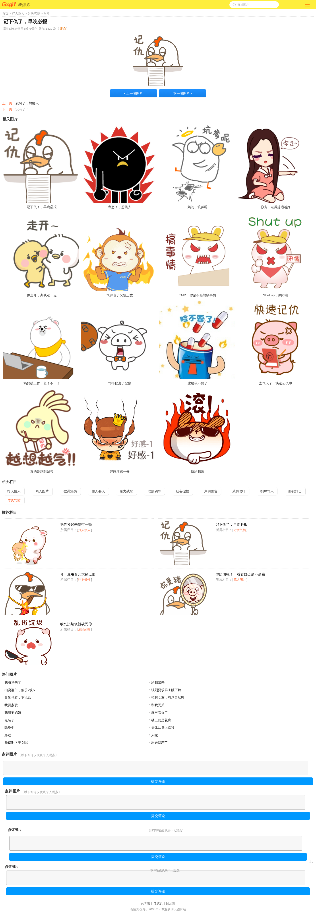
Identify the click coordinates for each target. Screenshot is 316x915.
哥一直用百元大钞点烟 (77, 574)
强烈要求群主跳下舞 (166, 690)
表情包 (145, 903)
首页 (5, 13)
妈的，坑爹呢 (197, 207)
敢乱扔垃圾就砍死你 (76, 624)
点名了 (9, 720)
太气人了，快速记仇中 (275, 383)
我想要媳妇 (12, 712)
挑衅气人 (267, 491)
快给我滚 (197, 471)
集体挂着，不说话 (17, 697)
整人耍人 (98, 491)
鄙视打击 (295, 491)
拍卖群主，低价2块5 (19, 690)
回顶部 (170, 903)
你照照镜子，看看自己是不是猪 (240, 574)
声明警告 (210, 491)
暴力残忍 (126, 491)
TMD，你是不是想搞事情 (197, 295)
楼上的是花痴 (161, 720)
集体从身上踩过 (162, 727)
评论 (63, 28)
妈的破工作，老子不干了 (41, 383)
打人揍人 (14, 491)
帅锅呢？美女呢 (16, 742)
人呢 (154, 735)
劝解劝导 (154, 491)
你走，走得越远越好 (276, 207)
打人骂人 (18, 13)
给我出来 (158, 682)
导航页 (158, 903)
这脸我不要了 (197, 383)
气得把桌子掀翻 (119, 383)
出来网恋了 (159, 742)
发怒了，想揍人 (27, 103)
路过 (7, 735)
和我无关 (158, 705)
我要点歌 (11, 705)
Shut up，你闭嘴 (275, 295)
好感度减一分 (120, 471)
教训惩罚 (70, 491)
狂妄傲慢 (182, 491)
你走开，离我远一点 (42, 295)
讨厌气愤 (34, 13)
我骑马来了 (12, 682)
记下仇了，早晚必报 (42, 207)
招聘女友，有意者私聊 (167, 697)
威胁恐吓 (239, 491)
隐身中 (9, 727)
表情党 (24, 4)
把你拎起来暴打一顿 (76, 524)
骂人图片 (42, 491)
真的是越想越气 (41, 471)
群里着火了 (159, 712)
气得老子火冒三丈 (119, 295)
